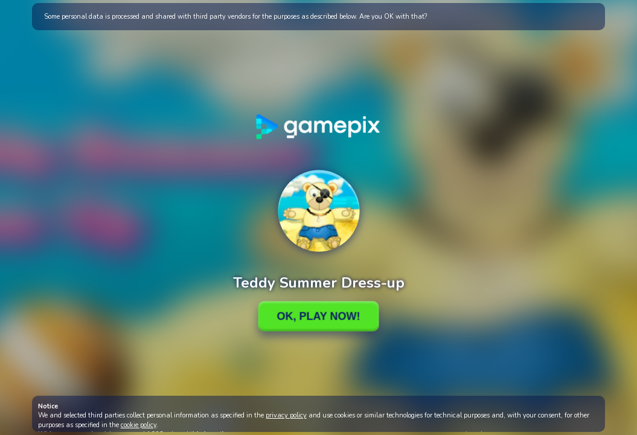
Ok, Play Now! (318, 316)
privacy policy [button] (286, 415)
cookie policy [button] (138, 425)
